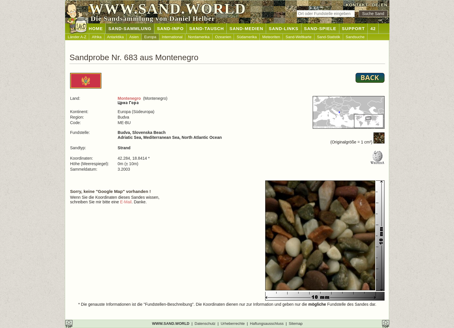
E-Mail (126, 202)
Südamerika (247, 37)
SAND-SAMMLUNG (129, 28)
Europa (150, 37)
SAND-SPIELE (320, 28)
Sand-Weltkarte (298, 37)
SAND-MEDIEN (246, 28)
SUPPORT (353, 28)
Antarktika (115, 37)
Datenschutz (205, 323)
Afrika (96, 37)
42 (373, 28)
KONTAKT (357, 4)
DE (375, 4)
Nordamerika (198, 37)
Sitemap (296, 323)
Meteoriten (271, 37)
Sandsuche (355, 37)
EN (384, 4)
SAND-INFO (170, 28)
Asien (134, 37)
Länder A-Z (77, 37)
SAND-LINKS (284, 28)
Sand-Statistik (328, 37)
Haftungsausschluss (266, 323)
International (172, 37)
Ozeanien (223, 37)
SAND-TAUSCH (206, 28)
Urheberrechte (233, 323)
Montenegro (129, 98)
